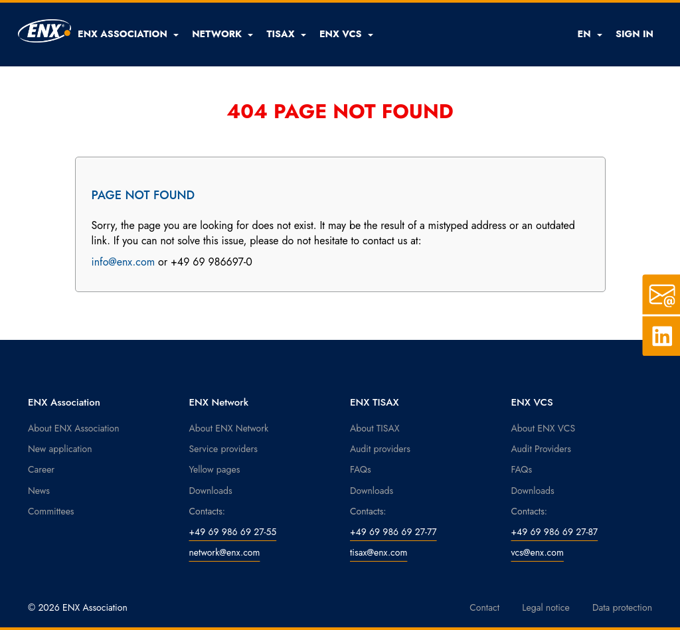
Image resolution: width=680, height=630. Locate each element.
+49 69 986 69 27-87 (554, 531)
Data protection (622, 607)
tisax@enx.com (378, 552)
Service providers (223, 448)
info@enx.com (123, 262)
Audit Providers (541, 448)
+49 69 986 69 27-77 (393, 531)
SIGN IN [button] (634, 33)
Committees (51, 511)
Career (41, 469)
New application (60, 448)
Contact (484, 607)
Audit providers (380, 448)
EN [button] (589, 33)
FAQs (360, 469)
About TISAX (374, 428)
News (39, 490)
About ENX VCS (543, 428)
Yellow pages (214, 469)
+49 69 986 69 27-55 (233, 531)
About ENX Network (229, 428)
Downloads (210, 490)
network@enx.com (224, 552)
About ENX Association (74, 428)
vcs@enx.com (537, 552)
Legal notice (546, 607)
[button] (128, 34)
